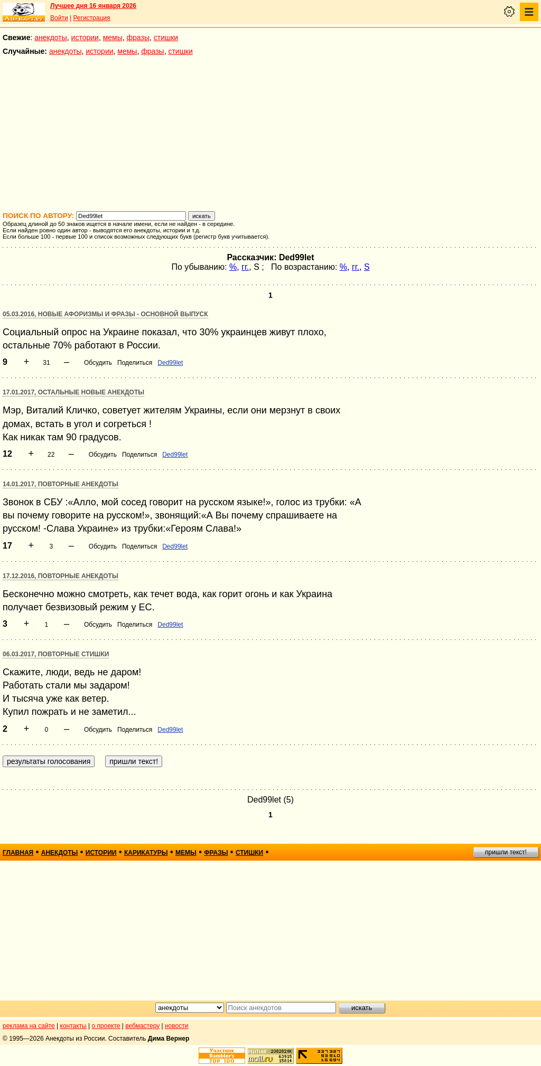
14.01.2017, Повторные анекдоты (60, 484)
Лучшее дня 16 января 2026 (93, 6)
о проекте (106, 1026)
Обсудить (98, 362)
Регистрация (91, 18)
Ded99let (170, 362)
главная (18, 852)
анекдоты (50, 37)
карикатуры (146, 852)
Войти (59, 18)
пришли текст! (506, 852)
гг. (245, 266)
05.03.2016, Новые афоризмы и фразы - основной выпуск (105, 314)
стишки (166, 37)
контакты (73, 1026)
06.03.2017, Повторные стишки (56, 654)
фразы (138, 37)
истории (85, 37)
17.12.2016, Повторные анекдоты (60, 576)
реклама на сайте (29, 1026)
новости (176, 1026)
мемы (113, 37)
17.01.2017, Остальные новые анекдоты (73, 392)
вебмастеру (142, 1026)
